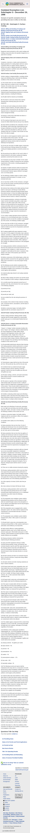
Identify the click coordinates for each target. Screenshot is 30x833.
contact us (14, 734)
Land (16, 777)
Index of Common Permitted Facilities (12, 757)
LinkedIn (7, 808)
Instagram (7, 806)
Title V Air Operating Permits (10, 751)
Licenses (17, 783)
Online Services (7, 777)
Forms (4, 793)
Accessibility (6, 814)
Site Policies (19, 813)
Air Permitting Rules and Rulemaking (12, 754)
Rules (4, 791)
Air (15, 775)
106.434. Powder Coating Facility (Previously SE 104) (15, 37)
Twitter (6, 802)
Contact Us (18, 789)
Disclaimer (12, 813)
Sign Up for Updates (10, 800)
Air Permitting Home (7, 738)
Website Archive (15, 814)
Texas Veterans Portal (16, 823)
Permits (17, 781)
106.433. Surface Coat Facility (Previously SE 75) (14, 35)
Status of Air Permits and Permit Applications (14, 742)
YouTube (7, 810)
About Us (5, 775)
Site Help (5, 813)
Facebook (7, 804)
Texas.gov (15, 819)
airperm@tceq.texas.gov (21, 769)
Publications (6, 794)
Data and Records (7, 789)
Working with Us (19, 791)
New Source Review (7, 748)
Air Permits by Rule (7, 745)
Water (16, 779)
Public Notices (6, 798)
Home (4, 774)
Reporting (17, 785)
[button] (3, 4)
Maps (4, 796)
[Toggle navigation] (27, 4)
